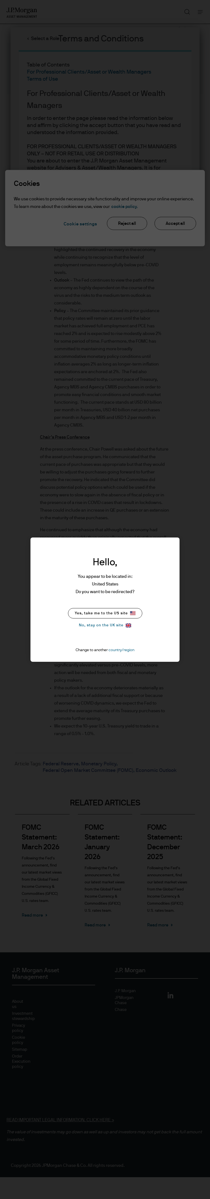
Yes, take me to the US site (105, 613)
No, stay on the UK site (105, 625)
